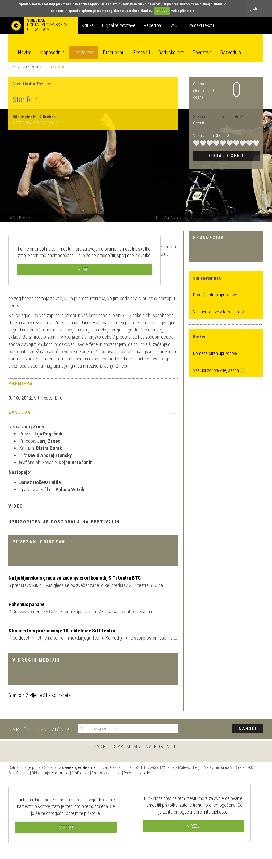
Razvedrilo (230, 53)
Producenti (114, 53)
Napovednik (52, 53)
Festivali (141, 53)
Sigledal (22, 773)
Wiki (174, 25)
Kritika (88, 25)
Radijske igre (171, 53)
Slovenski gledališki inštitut (80, 767)
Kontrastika (60, 773)
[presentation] (224, 729)
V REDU (162, 11)
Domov (13, 67)
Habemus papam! (26, 604)
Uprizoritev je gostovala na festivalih (93, 522)
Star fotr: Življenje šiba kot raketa (39, 695)
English (251, 8)
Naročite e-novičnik (39, 729)
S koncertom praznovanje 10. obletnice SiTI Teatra (61, 631)
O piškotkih (80, 773)
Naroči (248, 729)
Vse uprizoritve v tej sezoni (217, 311)
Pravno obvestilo (137, 773)
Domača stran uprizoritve (215, 294)
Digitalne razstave (118, 25)
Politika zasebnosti (106, 773)
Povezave (202, 53)
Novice (25, 53)
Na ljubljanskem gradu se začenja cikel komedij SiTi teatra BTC (74, 578)
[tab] (93, 385)
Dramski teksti (200, 25)
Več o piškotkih (182, 11)
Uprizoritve (83, 53)
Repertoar (152, 25)
